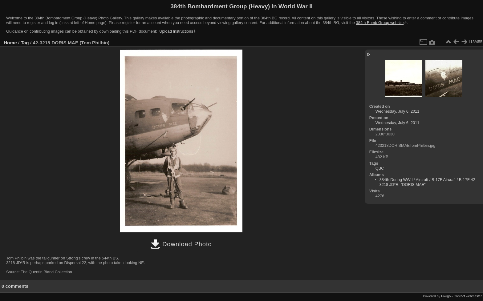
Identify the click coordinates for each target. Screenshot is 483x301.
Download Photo (181, 244)
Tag (25, 42)
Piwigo (446, 296)
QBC (379, 168)
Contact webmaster (468, 296)
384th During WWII (396, 179)
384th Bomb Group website (380, 22)
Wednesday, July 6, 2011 (397, 111)
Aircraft (422, 179)
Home (10, 42)
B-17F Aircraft (444, 179)
